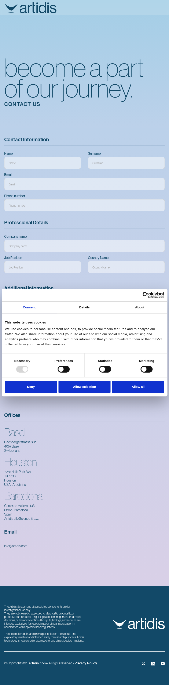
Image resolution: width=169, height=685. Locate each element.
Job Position (13, 258)
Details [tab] (84, 307)
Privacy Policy (85, 663)
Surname (94, 153)
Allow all (138, 386)
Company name (15, 236)
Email (8, 175)
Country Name (98, 258)
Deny (31, 386)
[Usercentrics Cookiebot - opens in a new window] (145, 295)
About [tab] (139, 307)
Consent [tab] (29, 307)
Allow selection (84, 386)
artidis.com (38, 663)
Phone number (14, 196)
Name (8, 153)
